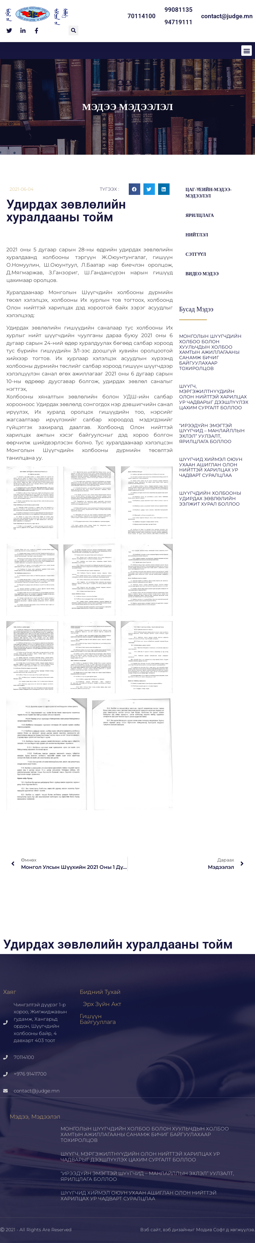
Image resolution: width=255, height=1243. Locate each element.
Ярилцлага (200, 215)
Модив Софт (210, 1229)
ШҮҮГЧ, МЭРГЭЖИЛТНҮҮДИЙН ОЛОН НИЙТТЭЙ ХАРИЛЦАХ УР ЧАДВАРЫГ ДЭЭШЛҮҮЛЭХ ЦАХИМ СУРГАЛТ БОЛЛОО (213, 397)
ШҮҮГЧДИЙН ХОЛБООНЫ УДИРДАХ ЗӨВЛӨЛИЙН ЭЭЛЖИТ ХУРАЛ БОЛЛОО (210, 498)
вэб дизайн (176, 1229)
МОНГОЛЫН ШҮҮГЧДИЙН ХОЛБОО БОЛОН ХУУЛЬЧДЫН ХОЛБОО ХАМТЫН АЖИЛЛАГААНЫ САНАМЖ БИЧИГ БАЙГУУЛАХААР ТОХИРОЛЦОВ (210, 352)
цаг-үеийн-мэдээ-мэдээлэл (208, 192)
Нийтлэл (197, 235)
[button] (73, 30)
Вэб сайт (150, 1229)
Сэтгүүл (196, 254)
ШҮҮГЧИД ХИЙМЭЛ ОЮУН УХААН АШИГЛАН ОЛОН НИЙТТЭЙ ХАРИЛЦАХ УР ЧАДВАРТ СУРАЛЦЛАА (211, 467)
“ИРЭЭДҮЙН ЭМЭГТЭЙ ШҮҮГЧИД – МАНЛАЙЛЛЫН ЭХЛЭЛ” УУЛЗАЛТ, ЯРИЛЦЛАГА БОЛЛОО (212, 433)
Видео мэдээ (202, 273)
